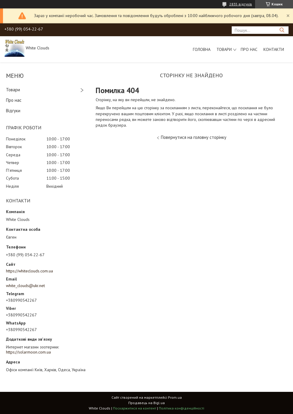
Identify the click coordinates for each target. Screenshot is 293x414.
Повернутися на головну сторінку (193, 137)
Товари (224, 49)
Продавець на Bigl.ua (146, 403)
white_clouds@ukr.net (25, 285)
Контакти (273, 49)
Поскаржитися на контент (134, 408)
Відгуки (13, 110)
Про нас (249, 49)
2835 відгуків (240, 4)
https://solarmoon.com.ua (28, 352)
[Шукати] (282, 30)
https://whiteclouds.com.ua (29, 271)
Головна (201, 49)
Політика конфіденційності (181, 408)
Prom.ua (175, 397)
